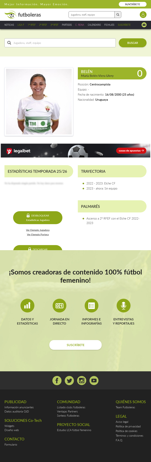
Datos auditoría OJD (16, 411)
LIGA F (21, 24)
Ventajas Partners (67, 411)
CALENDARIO (94, 24)
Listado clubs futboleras (71, 407)
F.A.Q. (119, 440)
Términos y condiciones (129, 435)
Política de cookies (126, 431)
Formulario (10, 444)
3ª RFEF (54, 24)
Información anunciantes (19, 407)
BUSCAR (132, 43)
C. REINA (79, 24)
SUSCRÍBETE (132, 4)
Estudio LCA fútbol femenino (74, 430)
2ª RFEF (43, 24)
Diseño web (11, 430)
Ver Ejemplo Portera (38, 234)
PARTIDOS (67, 24)
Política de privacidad (128, 426)
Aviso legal (122, 421)
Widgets (9, 426)
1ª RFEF (32, 24)
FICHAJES (109, 24)
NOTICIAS (9, 24)
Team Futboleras (125, 407)
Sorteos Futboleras (68, 415)
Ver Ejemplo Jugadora (37, 229)
